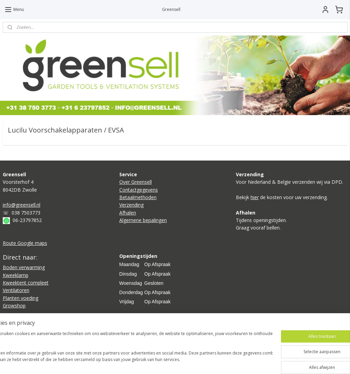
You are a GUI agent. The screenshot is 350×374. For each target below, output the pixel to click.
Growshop (14, 305)
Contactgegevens (138, 189)
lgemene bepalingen (144, 220)
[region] (130, 350)
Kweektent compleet (26, 282)
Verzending (131, 205)
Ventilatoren (16, 290)
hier (255, 197)
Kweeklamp (15, 275)
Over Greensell (135, 182)
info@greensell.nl (21, 205)
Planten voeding (20, 298)
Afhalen (127, 212)
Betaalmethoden (138, 197)
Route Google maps (25, 243)
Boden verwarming (24, 267)
